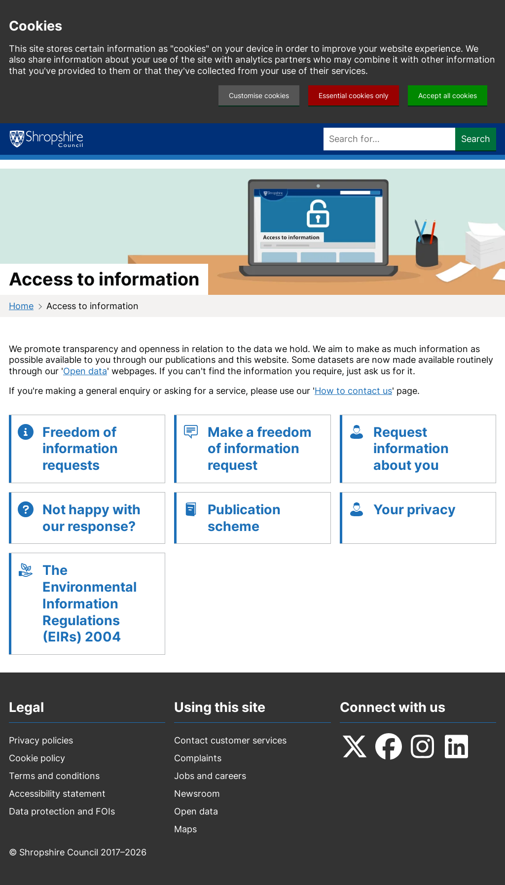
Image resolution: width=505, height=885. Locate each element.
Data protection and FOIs (62, 811)
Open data (85, 371)
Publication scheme (244, 517)
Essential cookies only (354, 95)
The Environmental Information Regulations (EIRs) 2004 (89, 603)
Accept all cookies (447, 95)
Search (475, 139)
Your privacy (414, 509)
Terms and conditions (54, 776)
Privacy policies (41, 740)
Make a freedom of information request (260, 449)
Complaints (197, 758)
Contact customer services (230, 740)
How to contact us (353, 391)
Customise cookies (259, 95)
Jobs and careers (210, 776)
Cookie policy (37, 758)
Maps (185, 829)
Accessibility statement (57, 793)
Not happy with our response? (91, 517)
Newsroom (197, 793)
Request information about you (411, 449)
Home (21, 306)
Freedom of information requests (80, 449)
